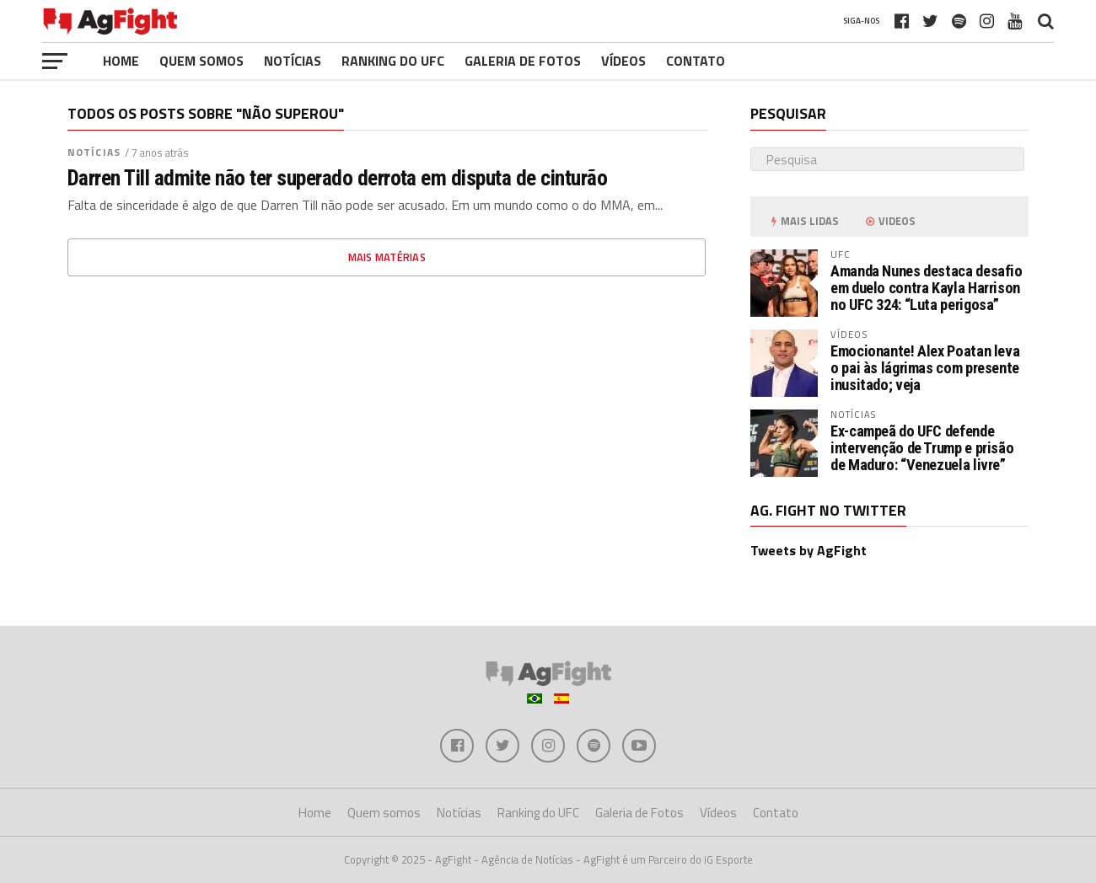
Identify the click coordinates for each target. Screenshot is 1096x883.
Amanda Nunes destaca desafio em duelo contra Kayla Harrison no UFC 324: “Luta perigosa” (926, 287)
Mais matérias (387, 257)
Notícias (292, 61)
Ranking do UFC (392, 61)
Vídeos (623, 61)
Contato (695, 61)
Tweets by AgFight (808, 550)
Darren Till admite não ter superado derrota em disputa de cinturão (337, 178)
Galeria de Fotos (523, 61)
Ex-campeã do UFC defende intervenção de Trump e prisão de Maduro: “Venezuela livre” (921, 448)
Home (121, 61)
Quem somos (201, 61)
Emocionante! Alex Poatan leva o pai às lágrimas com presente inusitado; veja (924, 367)
